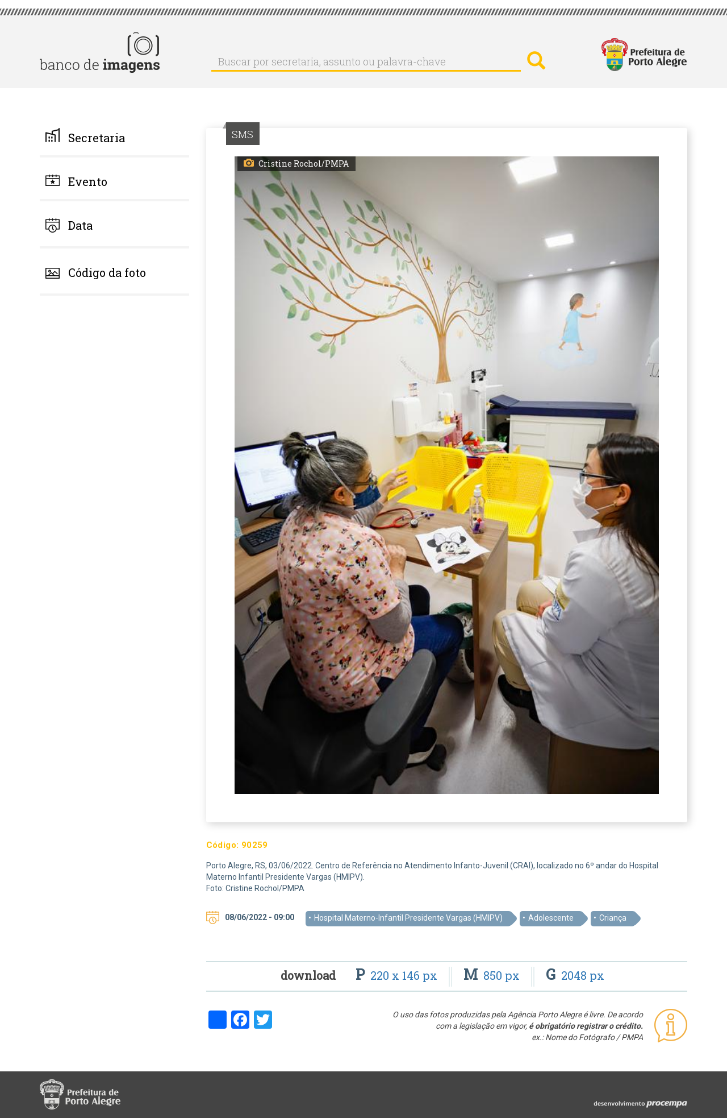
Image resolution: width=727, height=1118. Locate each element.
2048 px (575, 975)
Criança (612, 917)
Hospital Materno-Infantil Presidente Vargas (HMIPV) (408, 917)
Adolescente (551, 917)
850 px (493, 975)
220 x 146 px (398, 975)
